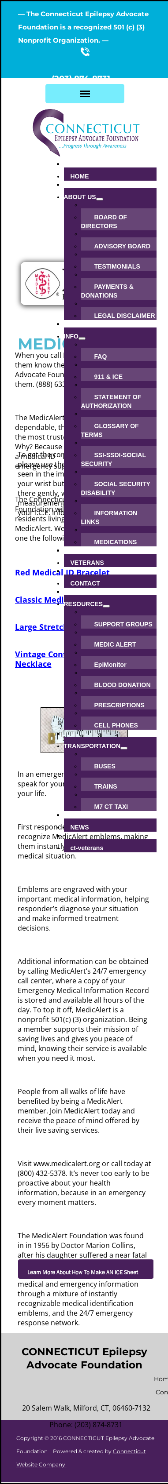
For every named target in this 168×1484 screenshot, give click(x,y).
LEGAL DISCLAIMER (124, 315)
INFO (71, 336)
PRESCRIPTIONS (119, 705)
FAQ (100, 356)
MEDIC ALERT (115, 644)
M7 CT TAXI (111, 806)
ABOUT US (80, 196)
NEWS (80, 827)
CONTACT (85, 583)
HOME (80, 176)
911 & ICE (108, 376)
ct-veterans (87, 847)
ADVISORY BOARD (122, 246)
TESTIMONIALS (117, 266)
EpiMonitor (110, 664)
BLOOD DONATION (122, 684)
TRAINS (105, 786)
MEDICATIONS (115, 542)
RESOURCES (83, 603)
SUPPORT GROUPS (123, 624)
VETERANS (87, 562)
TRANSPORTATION (92, 745)
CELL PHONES (116, 725)
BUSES (105, 766)
